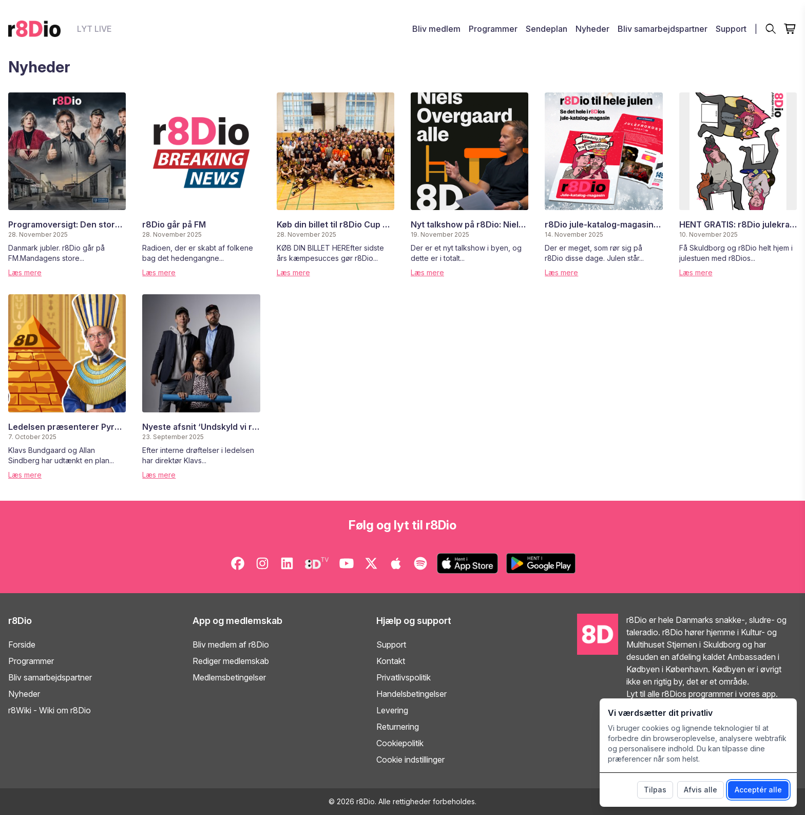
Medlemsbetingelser (229, 677)
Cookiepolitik (400, 743)
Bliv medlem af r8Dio (231, 644)
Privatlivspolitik (403, 677)
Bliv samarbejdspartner (662, 29)
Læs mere (25, 272)
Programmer (493, 29)
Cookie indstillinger (410, 759)
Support (731, 29)
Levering (392, 710)
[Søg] (770, 29)
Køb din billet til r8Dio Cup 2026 (340, 224)
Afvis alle (700, 789)
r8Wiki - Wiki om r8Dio (49, 710)
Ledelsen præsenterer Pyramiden (76, 427)
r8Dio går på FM (174, 224)
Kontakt (390, 661)
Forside (21, 644)
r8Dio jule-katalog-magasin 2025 (611, 224)
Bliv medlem (436, 29)
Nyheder (592, 29)
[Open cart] (790, 29)
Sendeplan (546, 29)
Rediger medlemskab (231, 661)
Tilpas (655, 789)
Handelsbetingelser (411, 694)
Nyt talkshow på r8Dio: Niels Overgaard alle (497, 224)
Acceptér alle (758, 789)
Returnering (397, 727)
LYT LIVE (94, 29)
